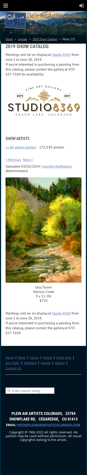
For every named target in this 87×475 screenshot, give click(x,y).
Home (9, 39)
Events (47, 357)
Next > (28, 159)
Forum (34, 357)
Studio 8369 (61, 54)
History (60, 363)
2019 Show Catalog (45, 39)
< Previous (13, 159)
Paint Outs (63, 357)
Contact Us (13, 368)
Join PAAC (13, 363)
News (22, 357)
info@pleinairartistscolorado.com (48, 425)
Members (30, 363)
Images (22, 39)
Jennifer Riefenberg (57, 166)
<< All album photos (21, 147)
